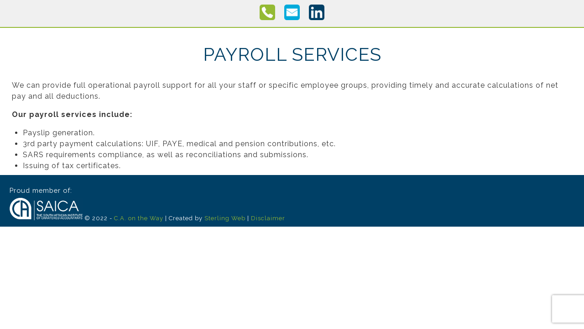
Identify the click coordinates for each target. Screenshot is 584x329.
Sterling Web (224, 218)
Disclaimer (268, 218)
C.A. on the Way (138, 218)
